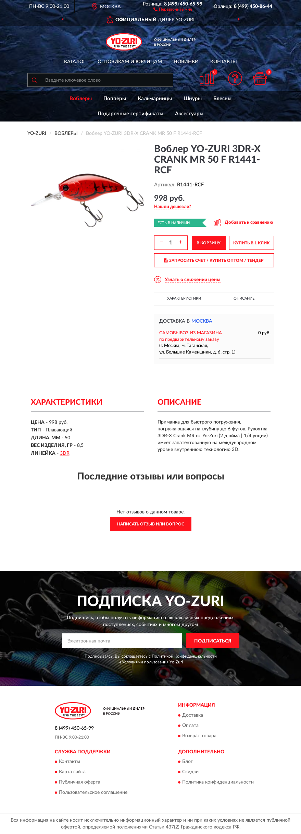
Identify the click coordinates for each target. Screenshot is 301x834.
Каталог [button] (75, 61)
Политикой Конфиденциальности (184, 656)
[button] (172, 9)
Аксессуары (189, 113)
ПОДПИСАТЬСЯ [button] (212, 641)
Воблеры (81, 98)
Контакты (223, 61)
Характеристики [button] (184, 298)
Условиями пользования (145, 662)
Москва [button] (201, 321)
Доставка (192, 715)
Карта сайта (72, 772)
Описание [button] (244, 298)
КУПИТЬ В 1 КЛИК (251, 243)
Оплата (190, 725)
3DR (65, 453)
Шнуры (193, 98)
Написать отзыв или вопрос (150, 524)
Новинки (186, 61)
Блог (187, 762)
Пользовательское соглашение (93, 792)
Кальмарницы (155, 98)
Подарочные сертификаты (130, 113)
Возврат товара (199, 735)
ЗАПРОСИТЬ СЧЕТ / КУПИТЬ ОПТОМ (214, 260)
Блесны (222, 98)
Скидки (190, 772)
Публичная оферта (79, 782)
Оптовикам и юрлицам (130, 61)
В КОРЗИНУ (209, 243)
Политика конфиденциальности (218, 782)
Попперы (114, 98)
